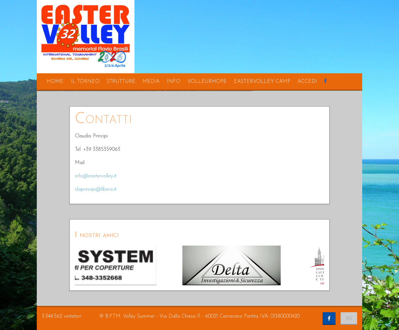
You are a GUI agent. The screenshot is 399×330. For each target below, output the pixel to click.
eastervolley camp (262, 81)
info (173, 81)
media (151, 81)
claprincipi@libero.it (95, 189)
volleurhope (207, 81)
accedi (307, 81)
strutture (121, 81)
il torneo (85, 81)
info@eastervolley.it (95, 176)
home (55, 81)
